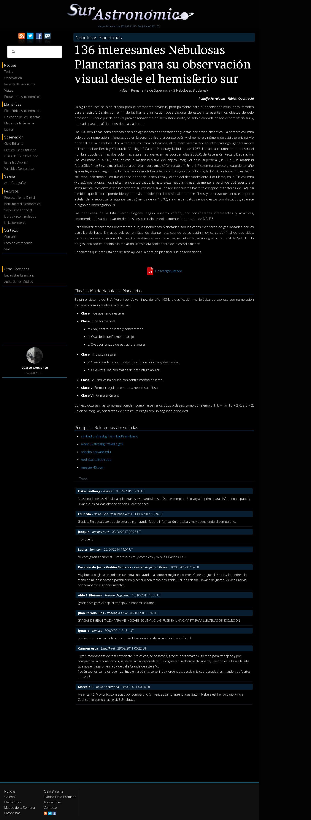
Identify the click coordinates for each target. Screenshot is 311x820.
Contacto (10, 237)
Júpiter (8, 129)
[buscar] (34, 51)
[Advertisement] (34, 315)
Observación (13, 78)
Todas (8, 72)
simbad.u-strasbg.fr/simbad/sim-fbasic (109, 436)
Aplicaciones (52, 801)
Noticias (10, 791)
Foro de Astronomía (18, 243)
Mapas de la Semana (19, 123)
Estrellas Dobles (15, 162)
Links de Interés (15, 223)
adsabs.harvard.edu (96, 452)
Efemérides (12, 801)
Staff (7, 249)
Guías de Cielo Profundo (21, 156)
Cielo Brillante (13, 143)
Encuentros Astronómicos (22, 97)
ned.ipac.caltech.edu (96, 459)
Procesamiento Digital (19, 197)
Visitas (8, 90)
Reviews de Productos (19, 84)
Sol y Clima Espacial (18, 210)
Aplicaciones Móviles (18, 282)
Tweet (83, 478)
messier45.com (92, 467)
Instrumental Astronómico (22, 204)
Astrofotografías (15, 183)
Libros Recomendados (20, 216)
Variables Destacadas (19, 169)
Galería (9, 796)
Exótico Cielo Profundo (20, 150)
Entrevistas (11, 812)
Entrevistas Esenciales (19, 275)
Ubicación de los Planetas (22, 117)
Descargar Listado (168, 271)
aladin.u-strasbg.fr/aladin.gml (102, 444)
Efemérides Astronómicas (22, 111)
